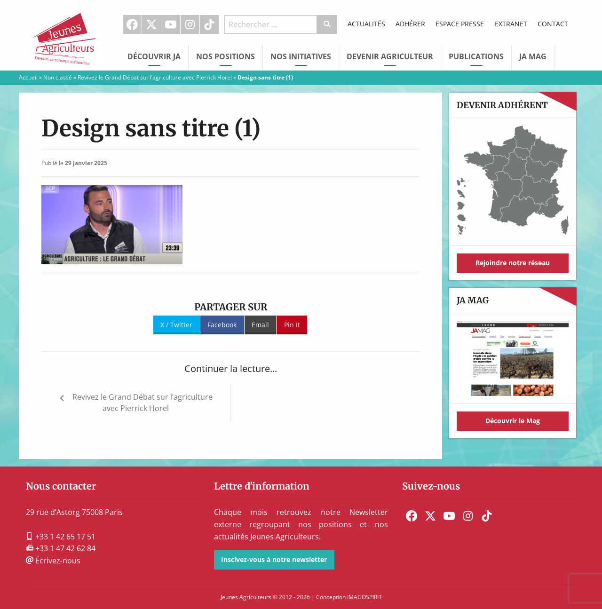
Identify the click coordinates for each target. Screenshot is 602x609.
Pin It (292, 324)
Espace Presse (460, 23)
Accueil (28, 77)
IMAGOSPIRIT (364, 597)
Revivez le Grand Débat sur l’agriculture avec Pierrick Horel (155, 77)
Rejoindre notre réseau (512, 262)
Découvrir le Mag (512, 420)
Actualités (366, 23)
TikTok (209, 24)
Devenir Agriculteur (390, 56)
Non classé (57, 77)
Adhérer (410, 23)
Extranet (511, 23)
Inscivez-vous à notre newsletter (274, 559)
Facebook (132, 24)
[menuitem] (132, 24)
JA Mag (533, 56)
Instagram (190, 24)
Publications (476, 56)
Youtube (170, 24)
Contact (553, 23)
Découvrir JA (154, 56)
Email (260, 324)
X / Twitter (176, 324)
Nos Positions (225, 56)
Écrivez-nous (53, 560)
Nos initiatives (300, 56)
